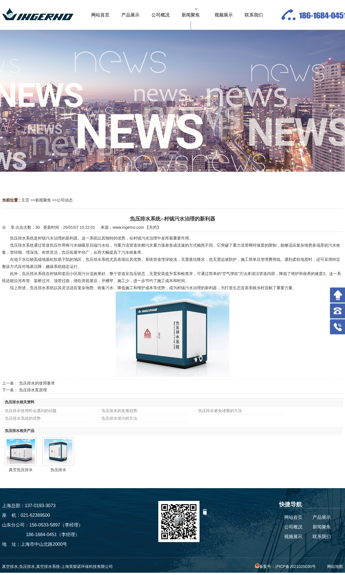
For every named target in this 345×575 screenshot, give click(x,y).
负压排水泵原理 (33, 390)
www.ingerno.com (128, 227)
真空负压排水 (21, 469)
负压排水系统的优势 (23, 418)
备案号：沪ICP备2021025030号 (285, 566)
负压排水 (58, 469)
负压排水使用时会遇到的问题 (31, 410)
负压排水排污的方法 (119, 418)
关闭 (153, 227)
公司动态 (65, 200)
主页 (25, 200)
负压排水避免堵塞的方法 (220, 410)
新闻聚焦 (43, 200)
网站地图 (335, 566)
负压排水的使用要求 (37, 383)
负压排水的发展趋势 (119, 410)
